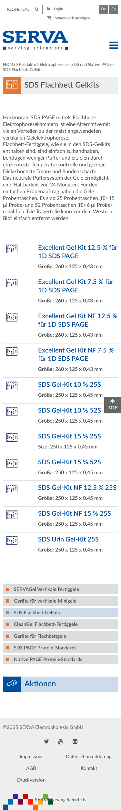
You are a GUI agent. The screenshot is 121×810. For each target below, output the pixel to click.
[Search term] (22, 9)
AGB (31, 768)
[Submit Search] (36, 9)
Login (55, 9)
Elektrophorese (54, 65)
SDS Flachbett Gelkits (23, 70)
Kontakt (89, 768)
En (113, 9)
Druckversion (31, 780)
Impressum (31, 756)
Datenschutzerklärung (89, 756)
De (103, 9)
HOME (9, 65)
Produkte (27, 65)
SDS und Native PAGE (91, 65)
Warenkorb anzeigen (68, 18)
